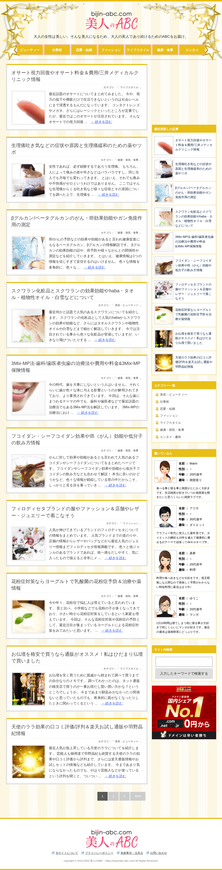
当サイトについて (67, 853)
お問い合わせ (158, 853)
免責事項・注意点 (132, 853)
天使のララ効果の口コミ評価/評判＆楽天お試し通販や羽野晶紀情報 (194, 362)
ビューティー (30, 50)
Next (137, 796)
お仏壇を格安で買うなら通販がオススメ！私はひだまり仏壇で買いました (193, 338)
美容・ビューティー (126, 305)
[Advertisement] (184, 91)
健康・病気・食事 (128, 159)
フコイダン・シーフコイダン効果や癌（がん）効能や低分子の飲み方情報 (193, 265)
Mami (193, 463)
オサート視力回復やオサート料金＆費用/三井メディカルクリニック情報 (194, 144)
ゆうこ (194, 598)
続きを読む (103, 122)
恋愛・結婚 (84, 50)
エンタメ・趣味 (170, 437)
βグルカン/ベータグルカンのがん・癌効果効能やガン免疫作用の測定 (193, 192)
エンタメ (192, 50)
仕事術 (57, 50)
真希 (193, 553)
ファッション (111, 50)
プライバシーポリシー (99, 853)
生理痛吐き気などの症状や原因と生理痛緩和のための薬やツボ (193, 168)
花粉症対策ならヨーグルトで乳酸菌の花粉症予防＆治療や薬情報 (193, 314)
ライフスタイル (138, 50)
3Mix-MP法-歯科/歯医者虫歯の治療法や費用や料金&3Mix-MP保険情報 (194, 241)
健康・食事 (165, 50)
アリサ (194, 508)
